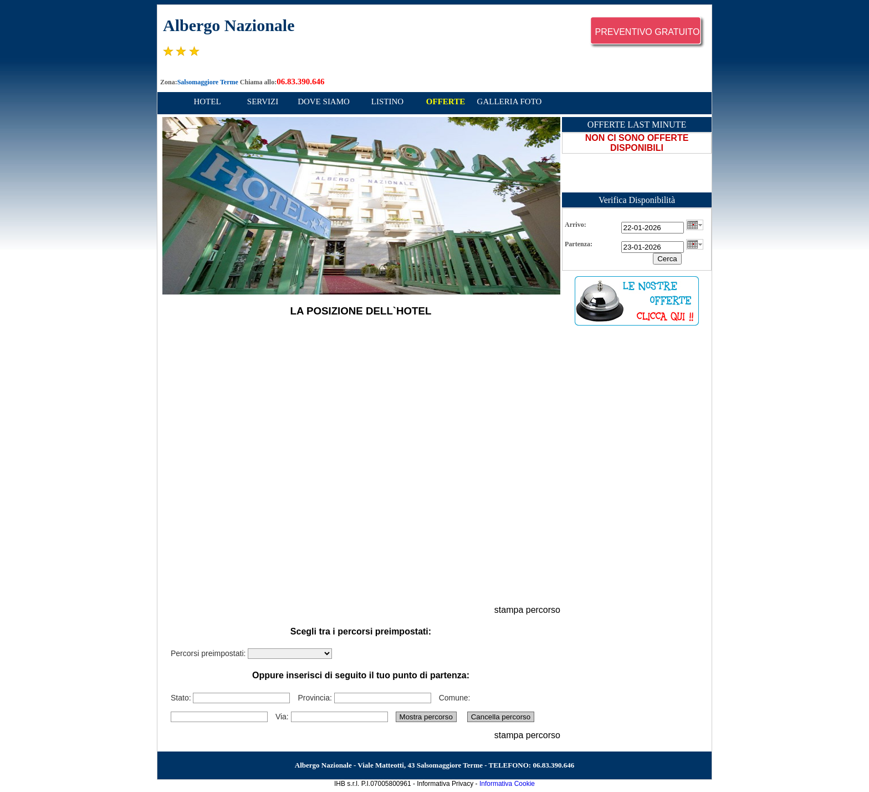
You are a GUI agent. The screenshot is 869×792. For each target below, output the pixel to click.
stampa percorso (527, 610)
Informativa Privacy (445, 784)
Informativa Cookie (507, 784)
